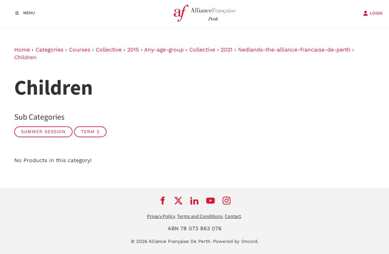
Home (22, 50)
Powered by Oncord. (235, 241)
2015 (133, 50)
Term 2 (90, 131)
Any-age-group (164, 50)
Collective (109, 50)
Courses (79, 50)
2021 (226, 50)
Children (25, 57)
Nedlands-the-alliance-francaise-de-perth (294, 50)
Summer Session (43, 131)
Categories (49, 50)
